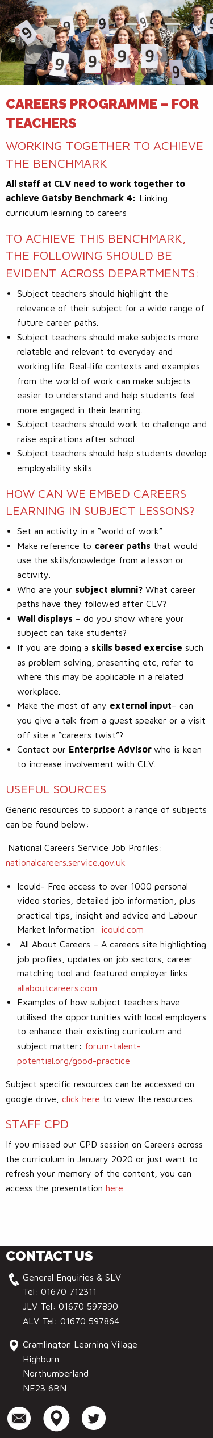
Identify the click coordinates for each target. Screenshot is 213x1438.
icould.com (122, 929)
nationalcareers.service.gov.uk (66, 862)
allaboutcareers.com (57, 988)
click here (81, 1099)
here (114, 1188)
